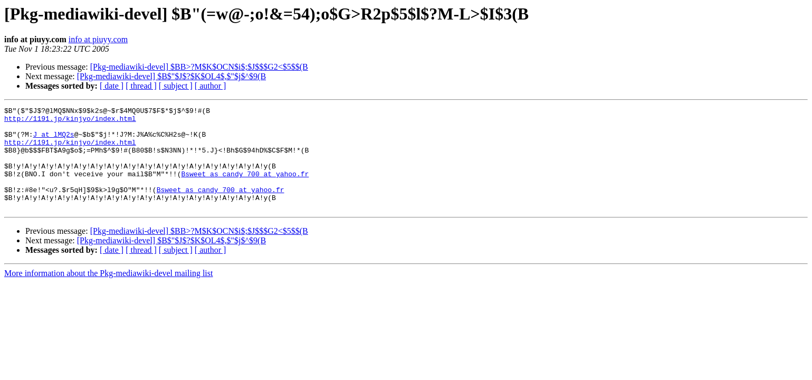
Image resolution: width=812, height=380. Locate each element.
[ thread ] (141, 85)
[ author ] (210, 85)
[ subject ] (176, 85)
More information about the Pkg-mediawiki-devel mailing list (108, 293)
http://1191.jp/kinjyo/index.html (70, 121)
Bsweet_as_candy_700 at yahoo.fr (245, 188)
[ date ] (111, 85)
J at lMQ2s (53, 140)
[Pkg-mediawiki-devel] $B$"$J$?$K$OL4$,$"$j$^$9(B (171, 76)
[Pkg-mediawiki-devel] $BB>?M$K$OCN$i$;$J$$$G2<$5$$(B (199, 66)
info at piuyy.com (98, 39)
